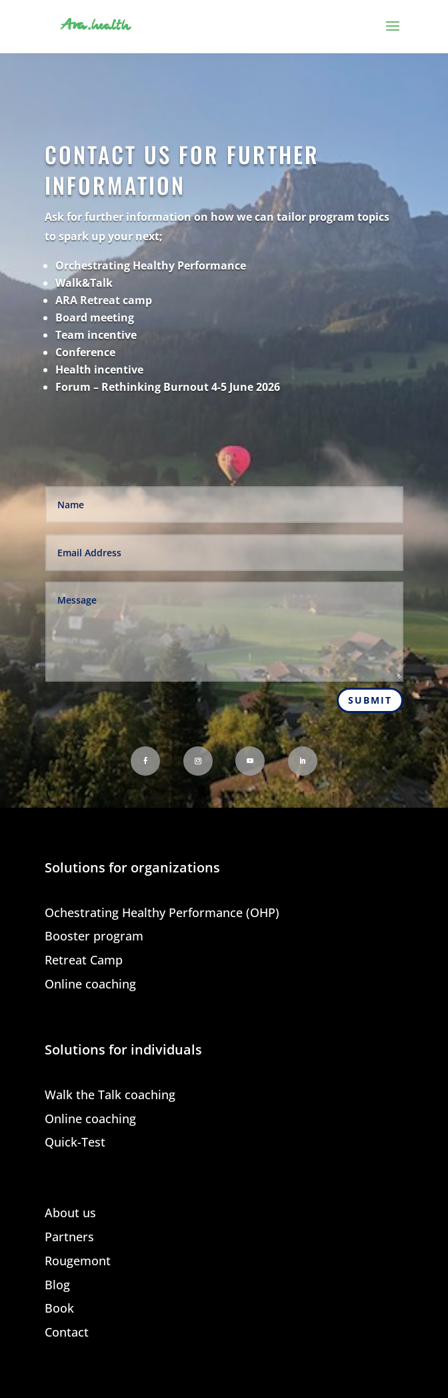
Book (59, 1309)
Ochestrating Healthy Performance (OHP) (162, 913)
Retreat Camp (84, 961)
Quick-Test (75, 1143)
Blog (57, 1286)
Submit (370, 700)
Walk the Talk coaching (110, 1096)
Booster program (94, 937)
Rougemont (78, 1262)
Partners (69, 1238)
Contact (67, 1333)
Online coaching (90, 985)
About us (70, 1214)
